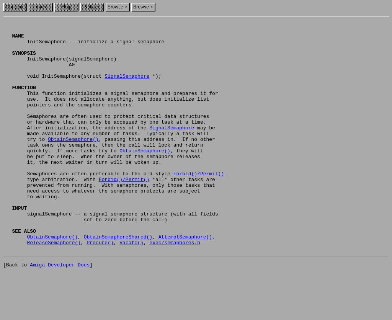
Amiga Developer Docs (60, 311)
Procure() (100, 287)
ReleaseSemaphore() (53, 287)
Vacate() (131, 287)
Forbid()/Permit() (198, 204)
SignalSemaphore (127, 87)
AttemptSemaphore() (185, 280)
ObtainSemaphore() (73, 163)
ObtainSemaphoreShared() (118, 280)
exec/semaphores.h (174, 287)
